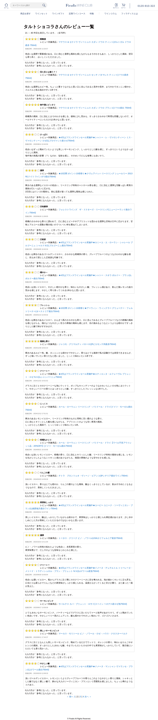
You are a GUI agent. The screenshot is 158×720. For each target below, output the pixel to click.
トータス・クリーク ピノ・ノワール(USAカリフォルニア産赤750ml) (90, 538)
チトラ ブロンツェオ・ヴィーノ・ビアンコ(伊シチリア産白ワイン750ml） (94, 476)
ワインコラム (110, 13)
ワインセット (41, 13)
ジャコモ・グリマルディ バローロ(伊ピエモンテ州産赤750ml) (87, 344)
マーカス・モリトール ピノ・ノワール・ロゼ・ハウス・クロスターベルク (93, 633)
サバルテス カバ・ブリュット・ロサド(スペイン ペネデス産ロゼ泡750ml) (93, 604)
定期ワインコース (77, 13)
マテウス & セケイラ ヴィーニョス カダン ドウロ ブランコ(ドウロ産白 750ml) (95, 108)
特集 (92, 13)
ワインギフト (58, 13)
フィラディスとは (129, 13)
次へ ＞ (88, 696)
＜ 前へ (70, 696)
